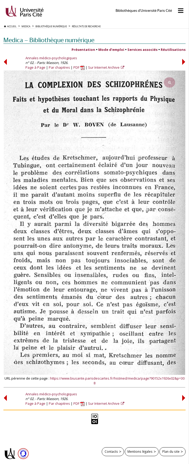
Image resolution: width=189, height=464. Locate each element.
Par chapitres (59, 67)
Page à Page (35, 67)
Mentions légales (140, 451)
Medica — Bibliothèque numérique (48, 40)
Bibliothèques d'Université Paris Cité (144, 11)
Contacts (111, 451)
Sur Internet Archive (104, 67)
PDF (79, 67)
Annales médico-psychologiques (51, 58)
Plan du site (171, 451)
